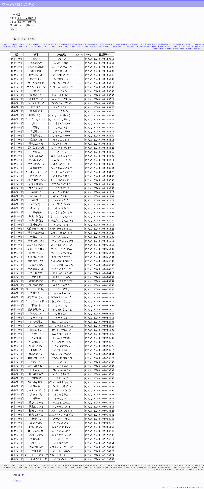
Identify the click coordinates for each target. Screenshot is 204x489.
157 (134, 46)
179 (192, 46)
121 (40, 46)
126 (53, 46)
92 (171, 44)
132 (69, 46)
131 (66, 46)
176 (184, 46)
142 (95, 46)
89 (166, 44)
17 (31, 44)
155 (129, 46)
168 (163, 46)
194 (178, 49)
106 (202, 44)
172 (174, 46)
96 (179, 44)
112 (17, 46)
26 (48, 44)
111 (14, 46)
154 (126, 46)
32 (59, 44)
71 (132, 44)
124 (48, 46)
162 (147, 46)
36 (66, 44)
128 (58, 46)
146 (106, 46)
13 (24, 44)
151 (119, 46)
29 (53, 44)
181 (197, 46)
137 (82, 46)
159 (139, 46)
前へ (5, 44)
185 (154, 49)
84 (156, 44)
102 (192, 44)
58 (108, 44)
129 (61, 46)
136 (79, 46)
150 (116, 46)
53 (98, 44)
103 (195, 44)
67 (124, 44)
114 (22, 46)
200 (194, 49)
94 (175, 44)
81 (151, 44)
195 (181, 49)
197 (186, 49)
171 (171, 46)
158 (137, 46)
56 (104, 44)
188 (162, 49)
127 (56, 46)
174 (179, 46)
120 (37, 46)
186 (157, 49)
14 (25, 44)
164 (153, 46)
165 (155, 46)
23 (42, 44)
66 (123, 44)
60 (111, 44)
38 (70, 44)
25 (46, 44)
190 (168, 49)
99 (184, 44)
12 (22, 44)
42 (78, 44)
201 (196, 49)
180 (195, 46)
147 (108, 46)
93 (173, 44)
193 (175, 49)
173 (176, 46)
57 (106, 44)
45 (83, 44)
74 (137, 44)
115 (25, 46)
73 (136, 44)
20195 (21, 475)
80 (149, 44)
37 (68, 44)
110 (12, 46)
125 (51, 46)
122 (43, 46)
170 (168, 46)
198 (189, 49)
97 (181, 44)
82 (152, 44)
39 (72, 44)
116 (27, 46)
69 (128, 44)
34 (63, 44)
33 (61, 44)
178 (189, 46)
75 (139, 44)
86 (160, 44)
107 (4, 46)
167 (160, 46)
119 (35, 46)
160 (142, 46)
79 (147, 44)
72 (134, 44)
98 (182, 44)
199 (191, 49)
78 (145, 44)
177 (187, 46)
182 (200, 46)
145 (103, 46)
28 (51, 44)
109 (9, 46)
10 (18, 44)
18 (33, 44)
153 (124, 46)
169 (166, 46)
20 (37, 44)
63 (117, 44)
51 (95, 44)
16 (29, 44)
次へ (202, 49)
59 (110, 44)
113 (20, 46)
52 (96, 44)
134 (74, 46)
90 (167, 44)
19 (35, 44)
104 (197, 44)
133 (71, 46)
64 (119, 44)
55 (102, 44)
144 (100, 46)
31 (57, 44)
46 (85, 44)
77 (143, 44)
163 (150, 46)
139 (87, 46)
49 (91, 44)
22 (40, 44)
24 (44, 44)
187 (160, 49)
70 (130, 44)
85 (158, 44)
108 (7, 46)
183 (202, 46)
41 (76, 44)
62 (115, 44)
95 (177, 44)
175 (181, 46)
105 (200, 44)
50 (93, 44)
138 (85, 46)
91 (169, 44)
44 (81, 44)
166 (158, 46)
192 (173, 49)
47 (87, 44)
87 (162, 44)
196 (183, 49)
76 (141, 44)
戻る (17, 481)
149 (113, 46)
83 (154, 44)
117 (30, 46)
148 (111, 46)
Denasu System (182, 487)
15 (27, 44)
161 (145, 46)
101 (189, 44)
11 (20, 44)
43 (80, 44)
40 (74, 44)
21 (38, 44)
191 (170, 49)
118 (32, 46)
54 (100, 44)
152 (121, 46)
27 (50, 44)
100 (187, 44)
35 (65, 44)
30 (55, 44)
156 (132, 46)
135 (77, 46)
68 (126, 44)
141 (92, 46)
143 (98, 46)
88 (164, 44)
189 (165, 49)
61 (113, 44)
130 (64, 46)
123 (45, 46)
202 (199, 49)
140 (90, 46)
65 (121, 44)
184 (152, 49)
